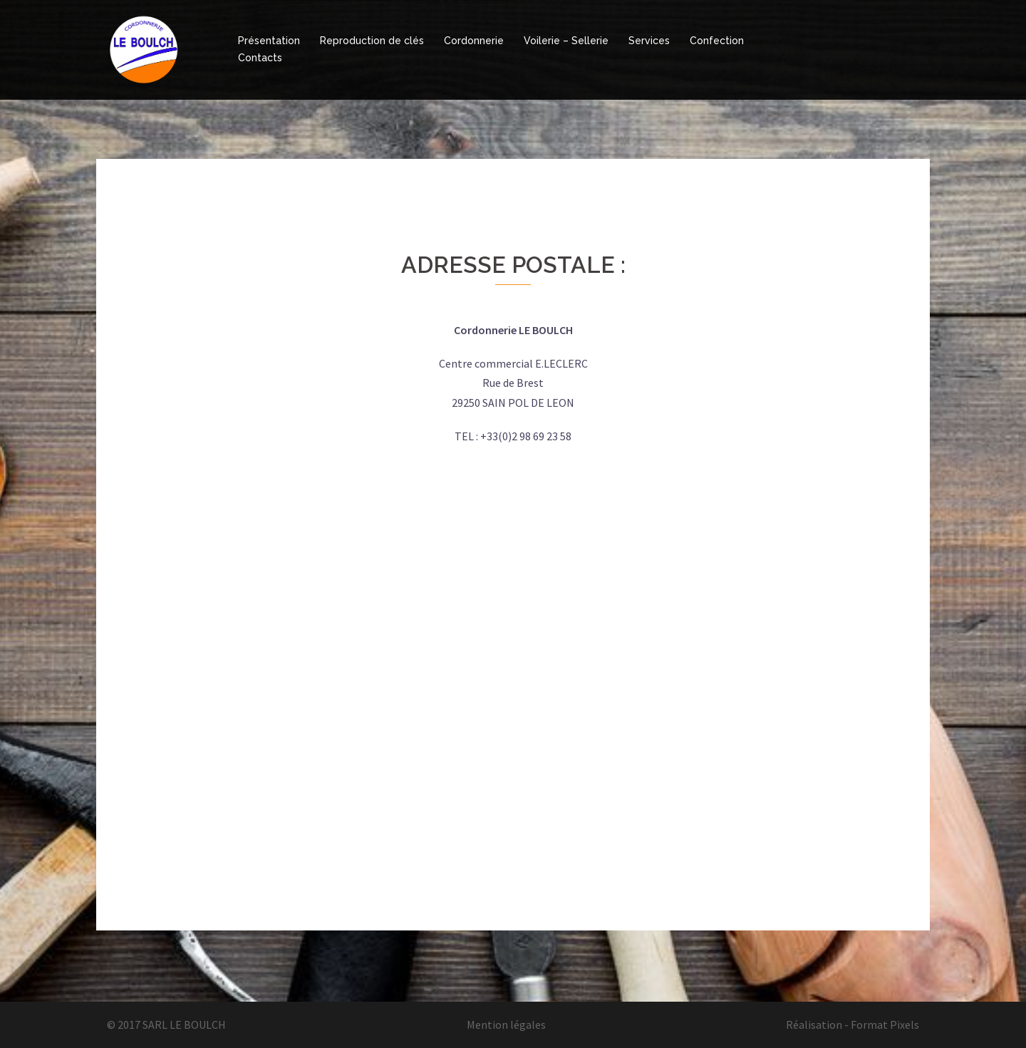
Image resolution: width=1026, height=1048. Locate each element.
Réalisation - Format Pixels (852, 1024)
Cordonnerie (474, 40)
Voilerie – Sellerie (566, 40)
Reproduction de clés (372, 40)
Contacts (260, 57)
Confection (717, 40)
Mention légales (506, 1024)
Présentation (269, 40)
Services (649, 40)
